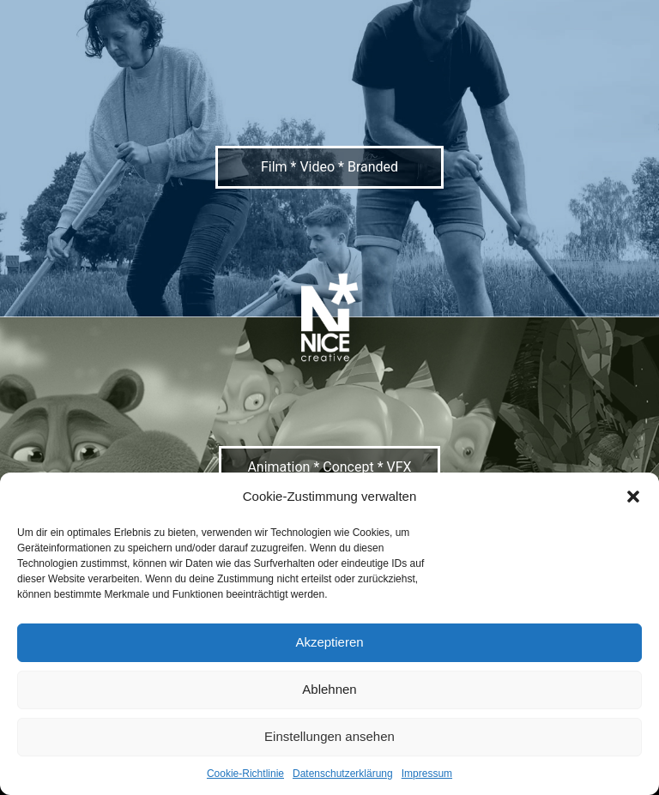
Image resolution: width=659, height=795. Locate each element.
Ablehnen (329, 689)
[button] (633, 496)
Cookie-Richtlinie (245, 774)
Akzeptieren (329, 642)
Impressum (427, 774)
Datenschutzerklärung (343, 774)
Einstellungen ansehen (329, 736)
